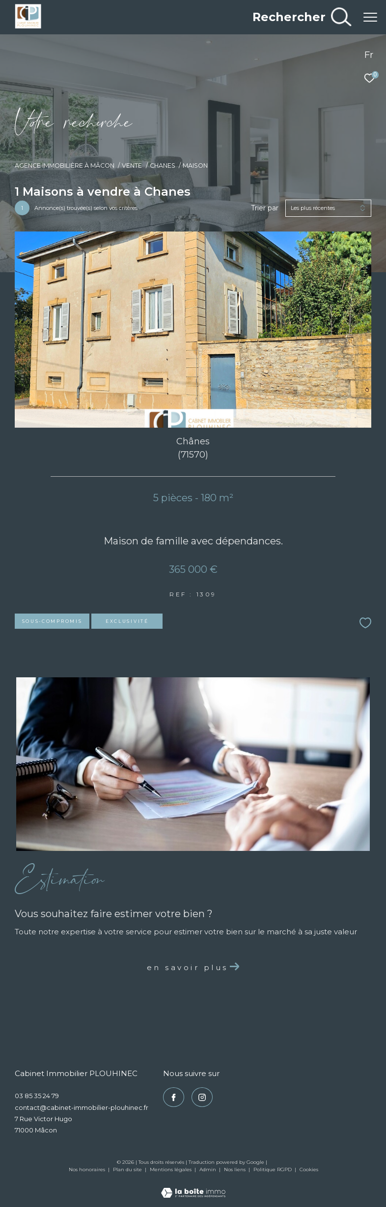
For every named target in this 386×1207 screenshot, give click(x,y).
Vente (132, 165)
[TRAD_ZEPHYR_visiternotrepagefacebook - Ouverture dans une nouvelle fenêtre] (173, 1097)
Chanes (162, 165)
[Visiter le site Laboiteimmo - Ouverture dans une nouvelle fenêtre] (193, 1186)
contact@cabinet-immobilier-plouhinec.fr (81, 1107)
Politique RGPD (272, 1169)
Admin (208, 1169)
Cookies (309, 1170)
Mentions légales (171, 1169)
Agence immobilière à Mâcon (64, 165)
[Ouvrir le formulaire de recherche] (301, 17)
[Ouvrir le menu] (370, 17)
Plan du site (128, 1169)
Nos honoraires (87, 1169)
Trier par (264, 208)
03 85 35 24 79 (37, 1096)
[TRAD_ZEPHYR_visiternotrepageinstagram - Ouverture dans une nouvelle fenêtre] (202, 1097)
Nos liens (235, 1169)
